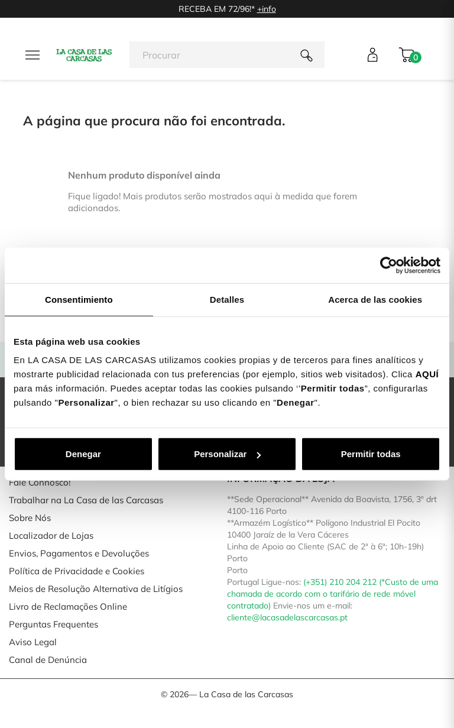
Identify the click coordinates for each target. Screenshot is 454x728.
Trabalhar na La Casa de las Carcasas (86, 500)
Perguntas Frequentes (53, 624)
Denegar (83, 454)
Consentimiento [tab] (79, 299)
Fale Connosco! (39, 482)
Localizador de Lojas (51, 535)
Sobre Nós (30, 517)
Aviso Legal (33, 642)
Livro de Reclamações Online (68, 606)
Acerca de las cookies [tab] (375, 299)
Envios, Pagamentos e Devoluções (79, 553)
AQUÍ (427, 374)
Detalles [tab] (227, 299)
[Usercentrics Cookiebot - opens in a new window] (388, 265)
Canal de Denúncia (48, 659)
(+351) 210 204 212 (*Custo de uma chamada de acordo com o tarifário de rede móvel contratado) (332, 594)
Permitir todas (371, 454)
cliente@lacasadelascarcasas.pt (287, 617)
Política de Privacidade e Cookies (76, 571)
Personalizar (227, 454)
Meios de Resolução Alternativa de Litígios (96, 588)
